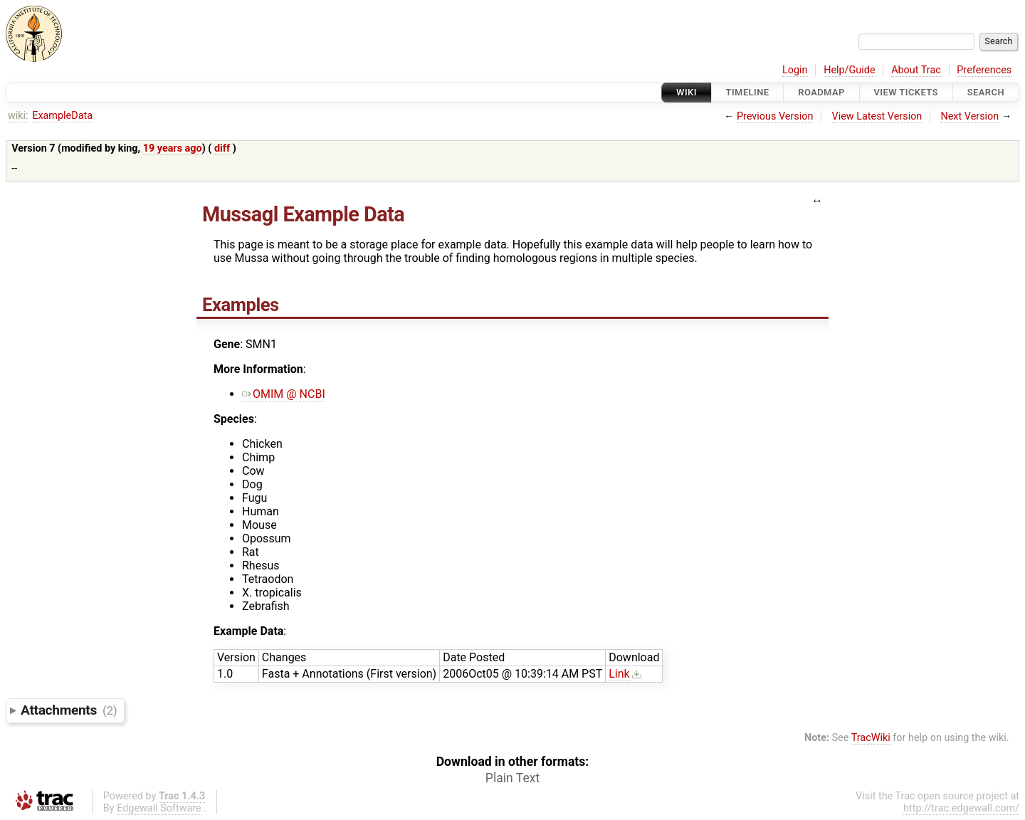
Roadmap (821, 92)
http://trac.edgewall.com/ (961, 808)
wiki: (18, 116)
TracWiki (870, 738)
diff (222, 148)
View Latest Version (877, 116)
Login (795, 70)
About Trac (916, 70)
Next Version (969, 116)
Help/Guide (849, 70)
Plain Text (512, 778)
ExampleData (62, 116)
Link (619, 673)
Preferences (984, 70)
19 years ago (172, 148)
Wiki (686, 92)
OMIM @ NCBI (283, 394)
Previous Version (775, 116)
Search (985, 92)
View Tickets (906, 92)
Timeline (747, 92)
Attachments (69, 710)
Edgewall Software (159, 808)
